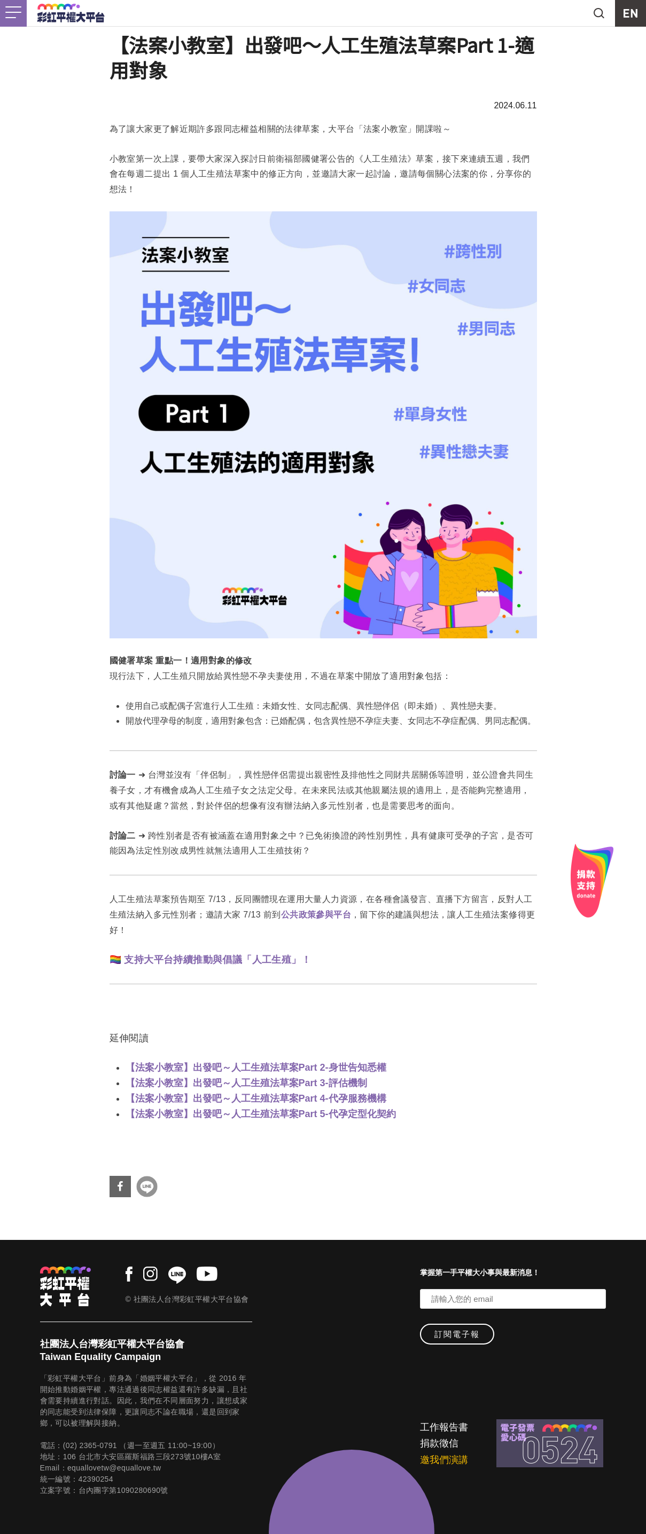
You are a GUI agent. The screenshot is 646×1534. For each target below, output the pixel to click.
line (177, 1275)
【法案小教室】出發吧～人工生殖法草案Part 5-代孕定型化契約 (261, 1114)
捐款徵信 (439, 1443)
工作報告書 (444, 1427)
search (599, 13)
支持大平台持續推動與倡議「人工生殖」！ (217, 959)
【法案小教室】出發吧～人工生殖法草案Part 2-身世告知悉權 (256, 1067)
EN (630, 13)
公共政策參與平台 (316, 914)
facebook (129, 1274)
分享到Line (147, 1186)
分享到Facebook (120, 1186)
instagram (150, 1274)
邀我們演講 (444, 1459)
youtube (207, 1274)
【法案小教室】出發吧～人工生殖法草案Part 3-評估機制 (246, 1083)
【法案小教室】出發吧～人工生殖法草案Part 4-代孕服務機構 (256, 1098)
